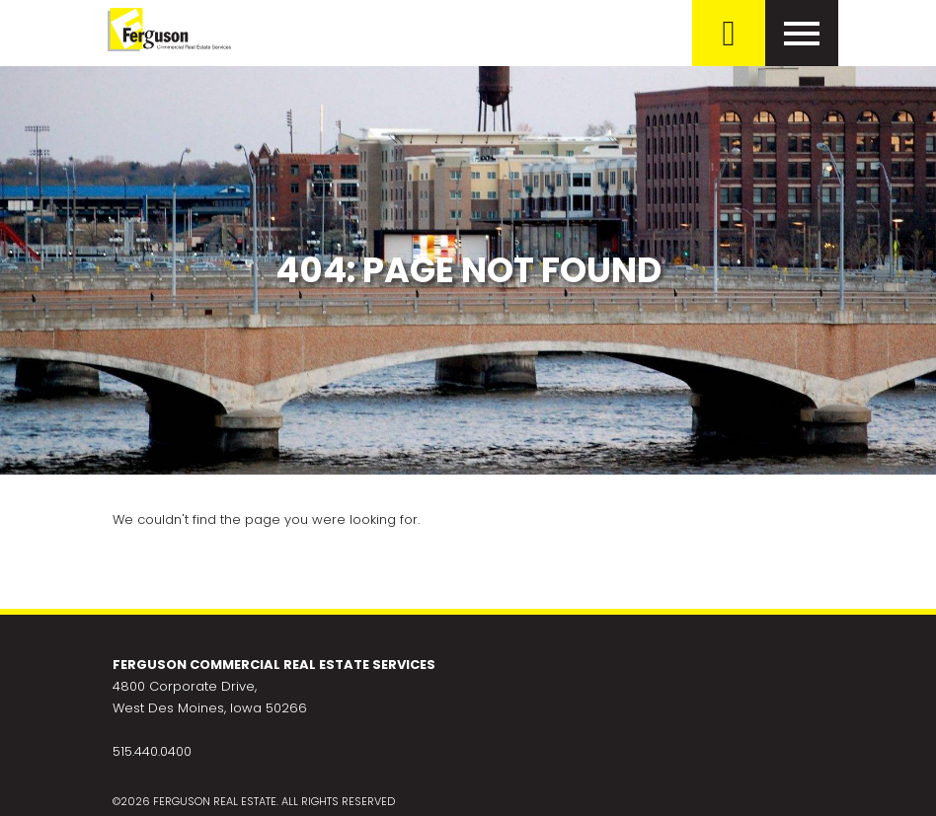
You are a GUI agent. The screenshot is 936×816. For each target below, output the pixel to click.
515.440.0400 (152, 751)
